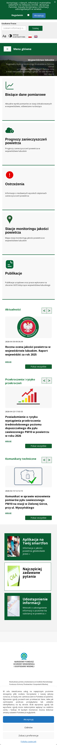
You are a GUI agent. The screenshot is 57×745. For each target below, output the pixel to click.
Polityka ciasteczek (28, 741)
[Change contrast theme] (17, 36)
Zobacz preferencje (28, 735)
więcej (8, 361)
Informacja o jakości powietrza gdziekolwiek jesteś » (27, 546)
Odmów (28, 727)
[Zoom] (4, 36)
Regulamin (17, 15)
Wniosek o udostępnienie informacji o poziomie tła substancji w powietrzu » (27, 606)
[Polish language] (30, 36)
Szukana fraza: (9, 23)
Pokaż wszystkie (38, 366)
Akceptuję (39, 15)
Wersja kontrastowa (19, 36)
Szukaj (35, 28)
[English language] (35, 36)
